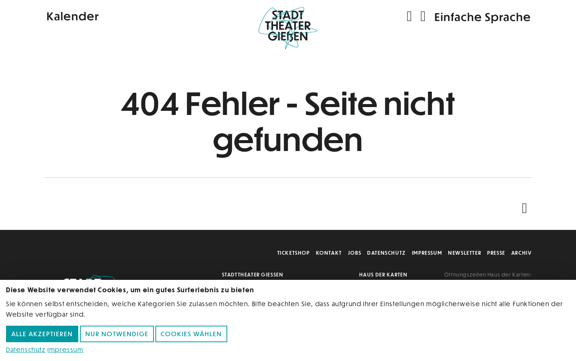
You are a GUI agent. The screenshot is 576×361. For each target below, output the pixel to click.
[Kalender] (125, 15)
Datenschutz (386, 252)
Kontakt (329, 252)
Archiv (521, 252)
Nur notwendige (117, 334)
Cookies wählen (191, 334)
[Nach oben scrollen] (526, 208)
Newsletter (464, 252)
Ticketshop (293, 252)
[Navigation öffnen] (423, 16)
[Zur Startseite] (288, 32)
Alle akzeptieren (42, 334)
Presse (496, 252)
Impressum (427, 252)
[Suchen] (410, 16)
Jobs (354, 252)
